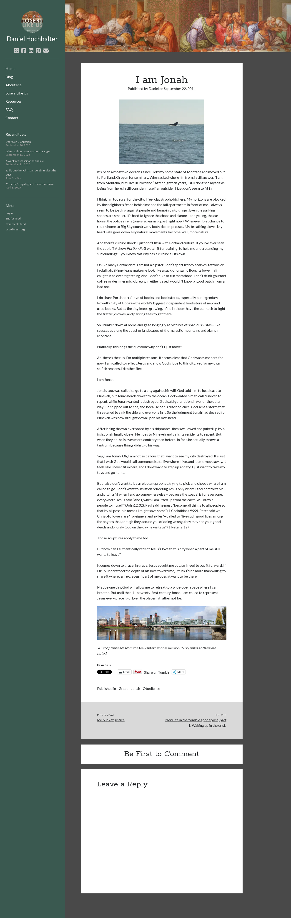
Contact (11, 117)
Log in (9, 213)
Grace (123, 688)
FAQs (9, 109)
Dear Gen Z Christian (18, 141)
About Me (13, 85)
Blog (9, 76)
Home (10, 68)
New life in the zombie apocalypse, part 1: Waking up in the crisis (195, 722)
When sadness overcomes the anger (28, 151)
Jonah (135, 688)
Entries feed (13, 218)
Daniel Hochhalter (32, 39)
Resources (13, 101)
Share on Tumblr (157, 672)
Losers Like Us (16, 93)
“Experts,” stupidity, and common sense (30, 184)
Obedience (151, 688)
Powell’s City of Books (114, 303)
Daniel (154, 88)
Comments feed (16, 224)
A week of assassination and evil (25, 161)
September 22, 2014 (180, 88)
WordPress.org (15, 229)
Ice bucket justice (111, 720)
